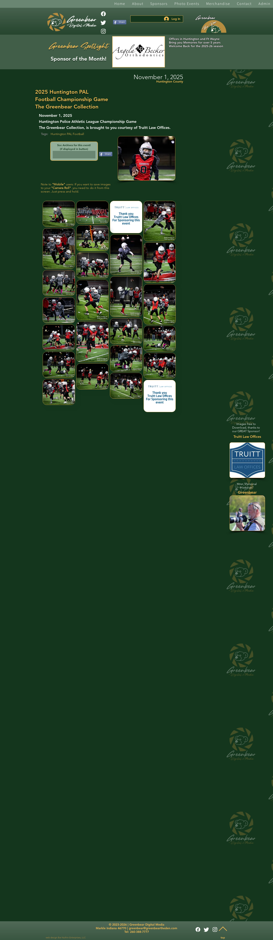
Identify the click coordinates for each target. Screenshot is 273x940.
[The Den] (213, 26)
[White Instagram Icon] (103, 31)
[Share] (119, 22)
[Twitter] (103, 22)
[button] (138, 4)
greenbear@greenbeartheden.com (153, 928)
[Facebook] (103, 14)
